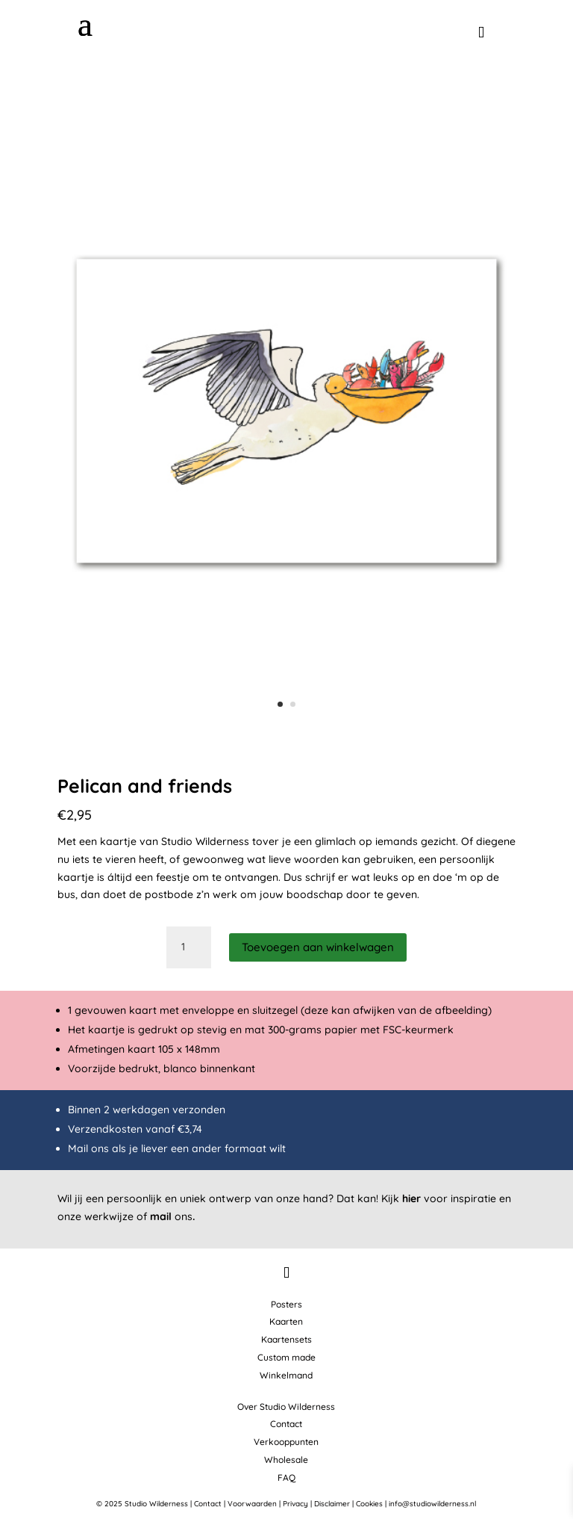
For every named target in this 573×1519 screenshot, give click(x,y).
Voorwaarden (252, 1504)
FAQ (286, 1477)
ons (172, 1216)
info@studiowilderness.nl (432, 1504)
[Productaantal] (188, 947)
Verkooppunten (286, 1441)
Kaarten (286, 1321)
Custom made (286, 1357)
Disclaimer (332, 1504)
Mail (78, 1148)
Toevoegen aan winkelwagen (318, 947)
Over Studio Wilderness (286, 1406)
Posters (286, 1304)
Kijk (401, 1198)
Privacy (295, 1504)
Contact (286, 1423)
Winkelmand (286, 1375)
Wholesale (286, 1459)
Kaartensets (286, 1339)
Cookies (369, 1504)
